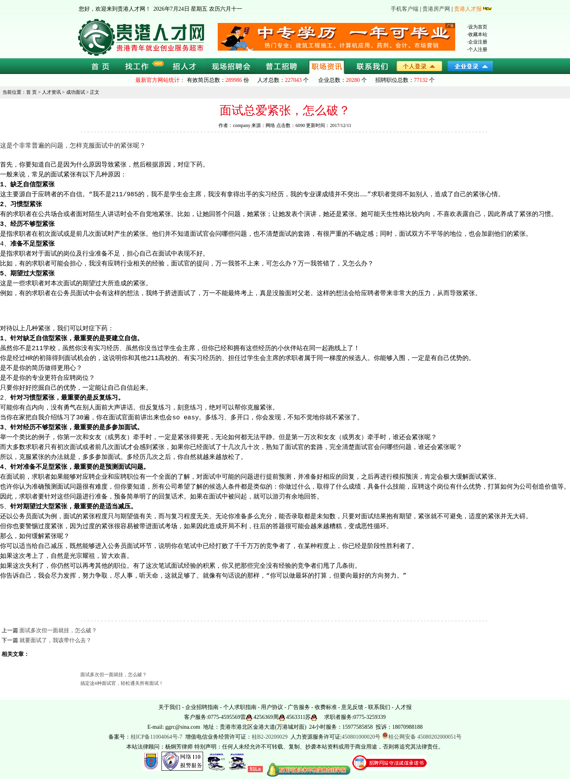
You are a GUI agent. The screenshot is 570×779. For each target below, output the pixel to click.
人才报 (403, 707)
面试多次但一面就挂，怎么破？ (58, 630)
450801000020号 (361, 737)
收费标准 (326, 707)
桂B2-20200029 (270, 737)
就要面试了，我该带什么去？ (55, 640)
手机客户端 (404, 9)
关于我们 (169, 707)
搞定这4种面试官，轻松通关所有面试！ (121, 683)
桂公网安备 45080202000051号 (422, 737)
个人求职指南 (239, 707)
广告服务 (299, 707)
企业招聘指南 (201, 707)
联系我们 (379, 707)
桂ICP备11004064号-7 (156, 737)
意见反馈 (352, 707)
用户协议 (272, 707)
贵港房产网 (436, 9)
